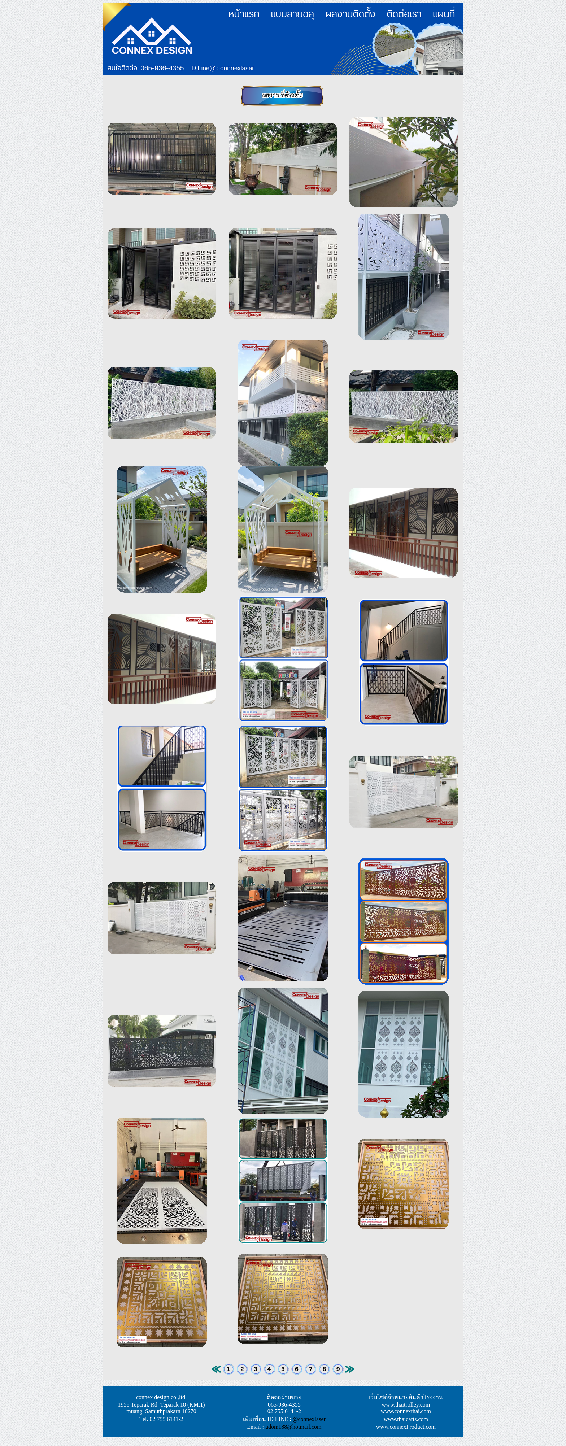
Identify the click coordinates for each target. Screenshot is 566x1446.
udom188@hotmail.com (293, 1427)
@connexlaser (309, 1419)
